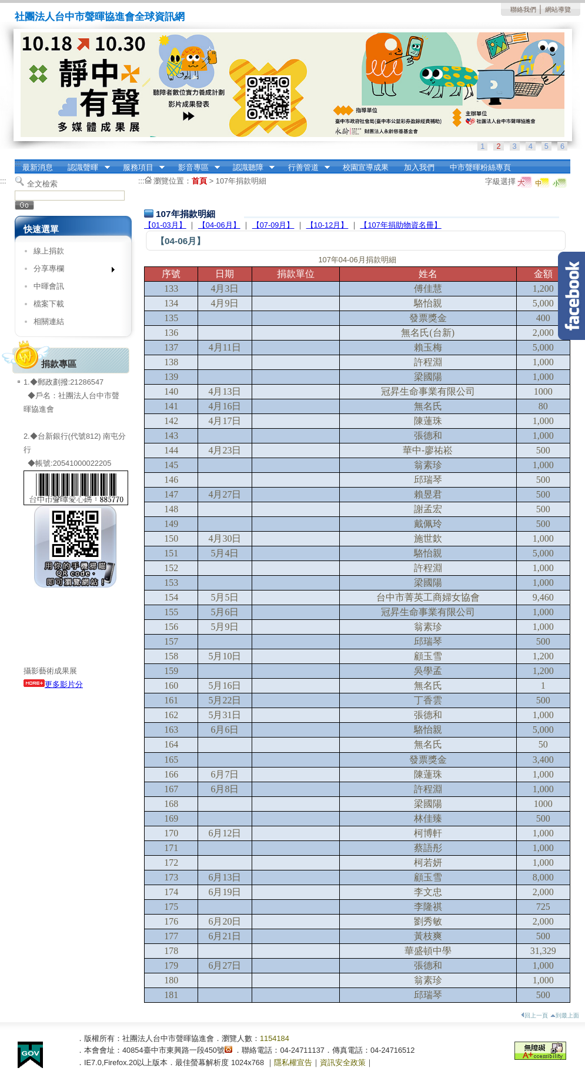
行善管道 (305, 167)
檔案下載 (49, 303)
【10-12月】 (327, 225)
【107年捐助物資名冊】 (400, 225)
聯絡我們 (523, 9)
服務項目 (140, 167)
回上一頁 (534, 1015)
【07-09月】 (273, 225)
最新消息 (37, 167)
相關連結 (49, 321)
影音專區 (195, 167)
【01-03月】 (165, 225)
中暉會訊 (49, 286)
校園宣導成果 (366, 167)
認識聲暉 (85, 167)
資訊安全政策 (343, 1062)
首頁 (199, 180)
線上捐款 (49, 250)
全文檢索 (42, 183)
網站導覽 (558, 9)
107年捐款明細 (241, 180)
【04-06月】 (219, 225)
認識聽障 (250, 167)
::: (18, 163)
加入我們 (419, 167)
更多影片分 (53, 684)
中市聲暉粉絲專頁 (480, 167)
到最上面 (564, 1015)
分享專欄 (70, 271)
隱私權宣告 (293, 1062)
